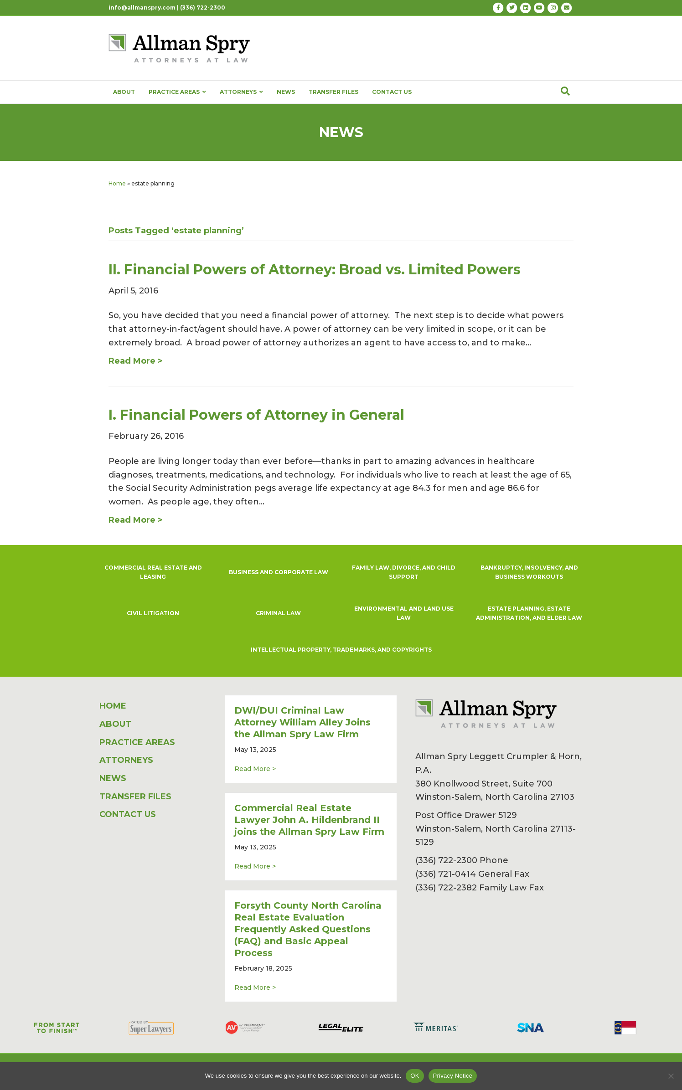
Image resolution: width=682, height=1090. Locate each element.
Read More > (255, 768)
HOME (112, 706)
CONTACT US (392, 91)
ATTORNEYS (241, 92)
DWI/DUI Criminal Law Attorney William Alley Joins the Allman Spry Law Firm (302, 722)
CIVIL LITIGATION (153, 613)
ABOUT (124, 91)
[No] (670, 1075)
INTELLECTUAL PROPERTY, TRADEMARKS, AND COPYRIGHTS (341, 649)
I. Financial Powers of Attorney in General (256, 414)
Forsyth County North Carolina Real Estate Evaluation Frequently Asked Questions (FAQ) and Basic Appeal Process (308, 929)
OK (414, 1075)
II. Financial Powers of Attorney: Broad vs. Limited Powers (314, 269)
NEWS (286, 91)
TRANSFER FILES (333, 91)
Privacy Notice (453, 1075)
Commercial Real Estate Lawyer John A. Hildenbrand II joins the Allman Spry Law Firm (309, 819)
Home (117, 183)
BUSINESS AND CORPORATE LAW (278, 572)
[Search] (565, 91)
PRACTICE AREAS (177, 92)
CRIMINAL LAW (278, 613)
